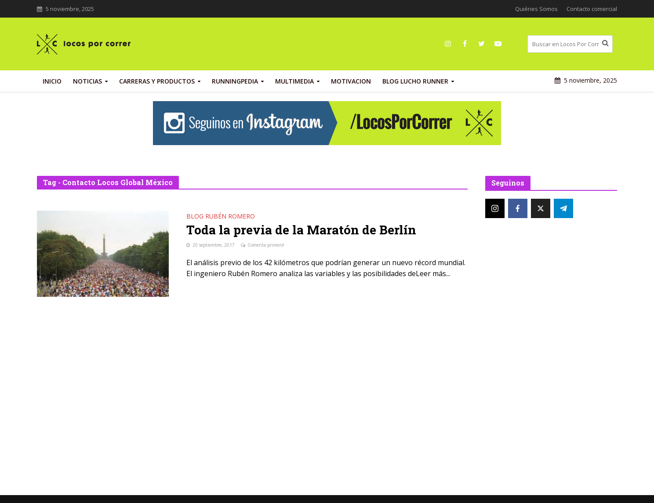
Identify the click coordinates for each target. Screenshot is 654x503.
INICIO (52, 81)
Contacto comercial (592, 9)
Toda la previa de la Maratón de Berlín (301, 230)
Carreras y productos (157, 81)
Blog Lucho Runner (415, 81)
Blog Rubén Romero (220, 216)
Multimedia (294, 81)
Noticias (87, 81)
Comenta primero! (265, 245)
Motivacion (351, 81)
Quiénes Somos (536, 9)
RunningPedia (235, 81)
